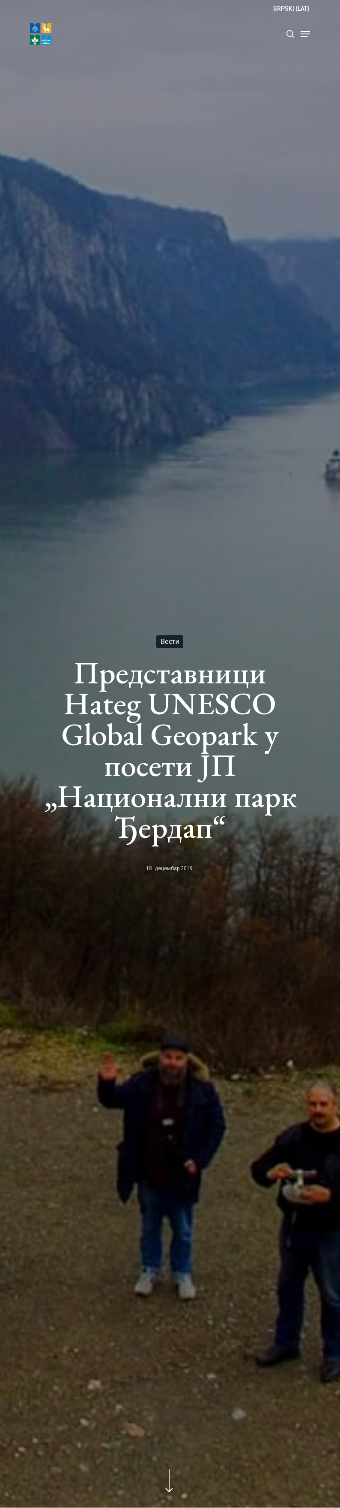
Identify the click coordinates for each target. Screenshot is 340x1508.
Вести (170, 641)
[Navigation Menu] (305, 34)
